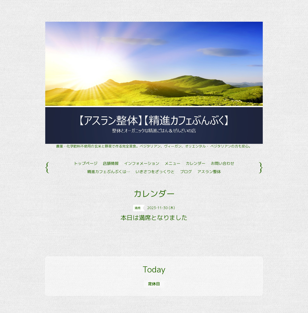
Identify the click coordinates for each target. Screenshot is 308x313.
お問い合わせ (222, 163)
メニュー (172, 163)
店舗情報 (111, 163)
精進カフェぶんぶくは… (108, 171)
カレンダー (195, 163)
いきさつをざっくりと (155, 171)
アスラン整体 (209, 171)
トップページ (85, 163)
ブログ (186, 171)
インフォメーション (141, 163)
